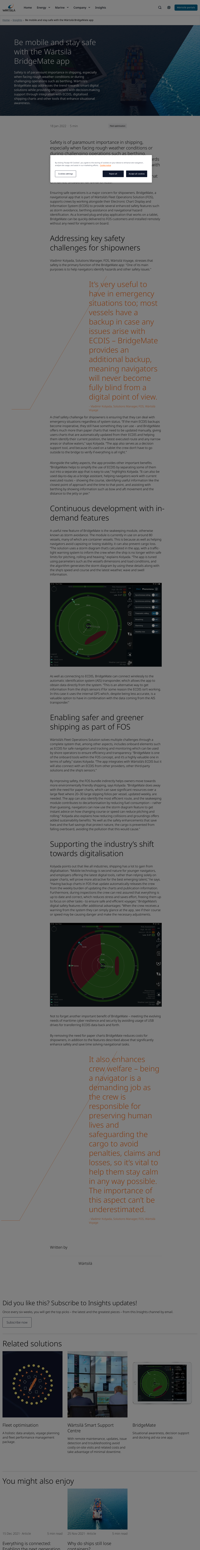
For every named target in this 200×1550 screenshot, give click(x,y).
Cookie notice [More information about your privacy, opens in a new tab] (105, 165)
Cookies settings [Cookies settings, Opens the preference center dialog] (65, 174)
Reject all (113, 174)
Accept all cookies (137, 174)
